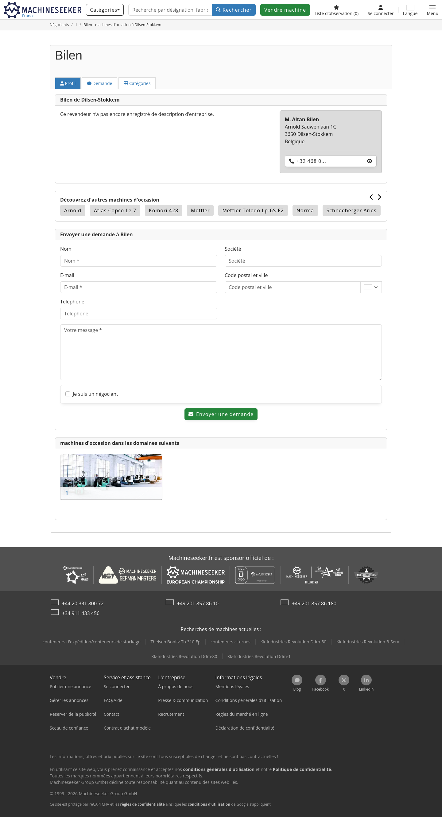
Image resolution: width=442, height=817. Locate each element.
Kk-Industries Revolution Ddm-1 (259, 656)
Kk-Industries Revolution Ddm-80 (184, 656)
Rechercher (234, 9)
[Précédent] (371, 197)
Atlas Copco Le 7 (115, 210)
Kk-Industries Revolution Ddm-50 (294, 642)
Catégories (137, 83)
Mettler (200, 210)
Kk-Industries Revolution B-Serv (367, 642)
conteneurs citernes (230, 642)
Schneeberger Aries (352, 210)
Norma (305, 210)
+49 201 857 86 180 (314, 603)
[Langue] (410, 10)
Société (233, 248)
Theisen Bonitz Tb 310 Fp (175, 642)
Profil (68, 83)
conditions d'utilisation (209, 804)
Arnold (72, 210)
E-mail (67, 275)
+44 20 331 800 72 (83, 603)
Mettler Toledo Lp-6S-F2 (253, 210)
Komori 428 (163, 210)
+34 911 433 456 (80, 613)
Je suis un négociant (95, 394)
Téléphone (72, 301)
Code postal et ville (246, 275)
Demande (99, 83)
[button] (432, 10)
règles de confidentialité (142, 804)
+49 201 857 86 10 (198, 603)
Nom (65, 248)
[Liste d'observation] (337, 10)
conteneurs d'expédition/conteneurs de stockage (92, 642)
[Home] (59, 24)
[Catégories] (105, 10)
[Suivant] (379, 197)
